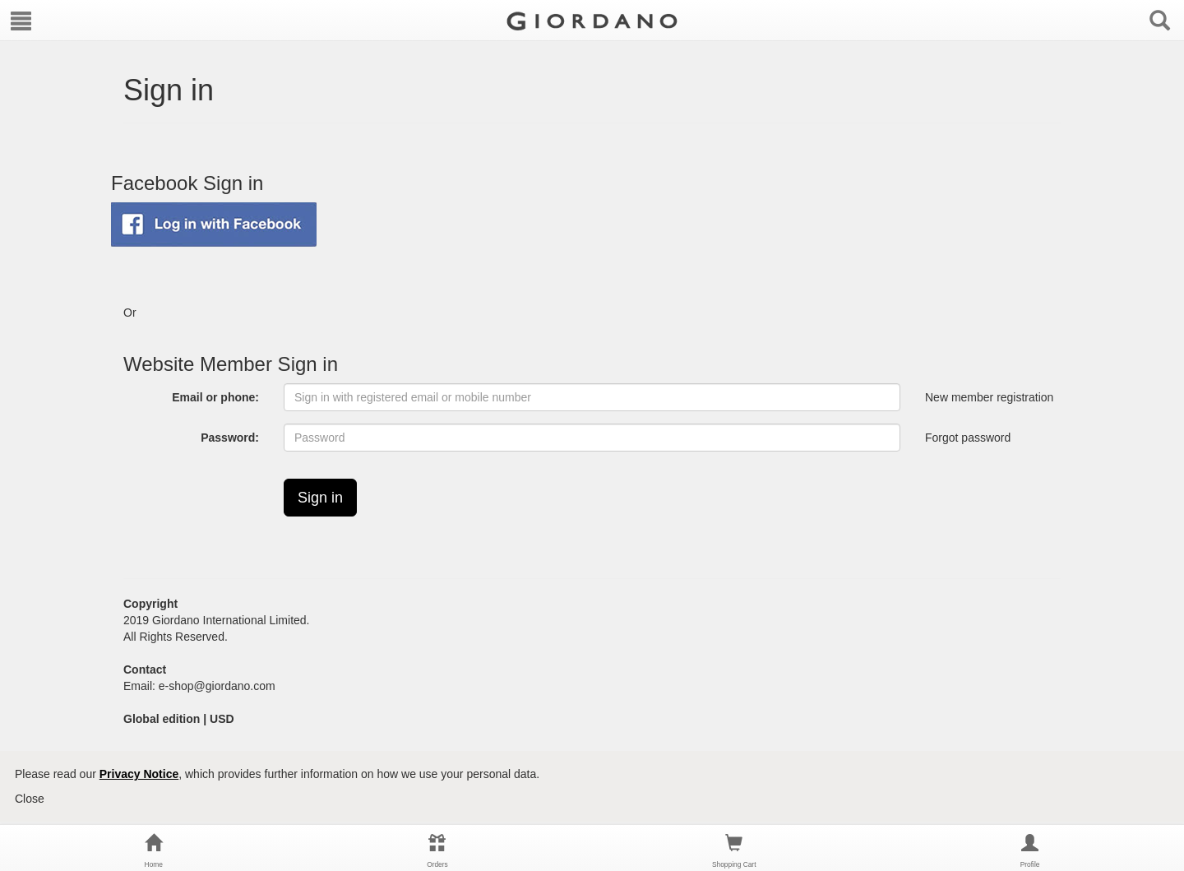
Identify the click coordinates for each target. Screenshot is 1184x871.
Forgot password (968, 437)
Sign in (320, 497)
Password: (230, 437)
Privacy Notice (139, 774)
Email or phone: (215, 397)
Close (29, 798)
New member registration (989, 397)
